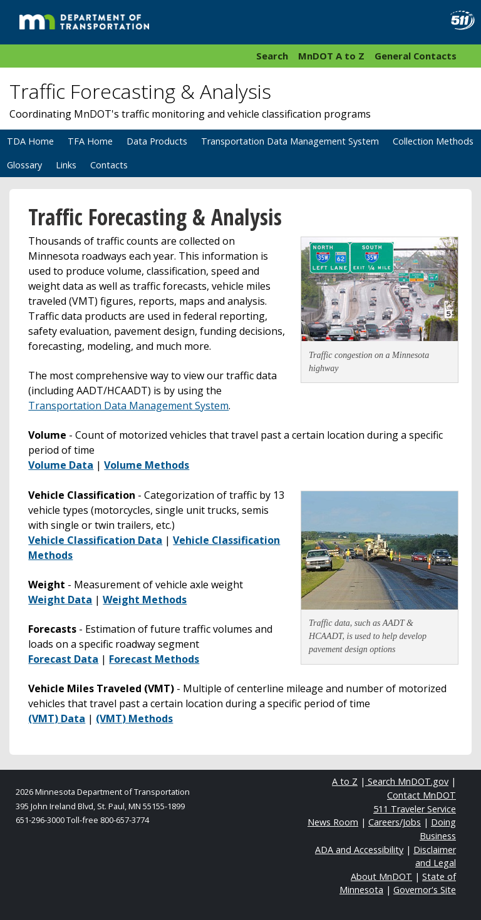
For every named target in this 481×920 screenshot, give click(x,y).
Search (272, 55)
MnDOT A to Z (331, 55)
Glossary (24, 165)
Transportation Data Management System (290, 141)
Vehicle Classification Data (95, 540)
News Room (333, 822)
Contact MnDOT (421, 795)
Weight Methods (145, 599)
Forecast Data (63, 659)
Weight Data (60, 599)
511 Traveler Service (414, 809)
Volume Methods (146, 465)
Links (66, 165)
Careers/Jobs (394, 822)
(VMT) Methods (134, 718)
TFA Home (90, 141)
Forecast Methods (154, 659)
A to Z (345, 781)
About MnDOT (381, 876)
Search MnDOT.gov (406, 781)
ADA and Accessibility (359, 850)
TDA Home (30, 141)
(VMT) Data (56, 718)
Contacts (109, 165)
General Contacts (416, 55)
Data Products (157, 141)
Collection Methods (433, 141)
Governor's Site (424, 890)
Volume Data (60, 465)
